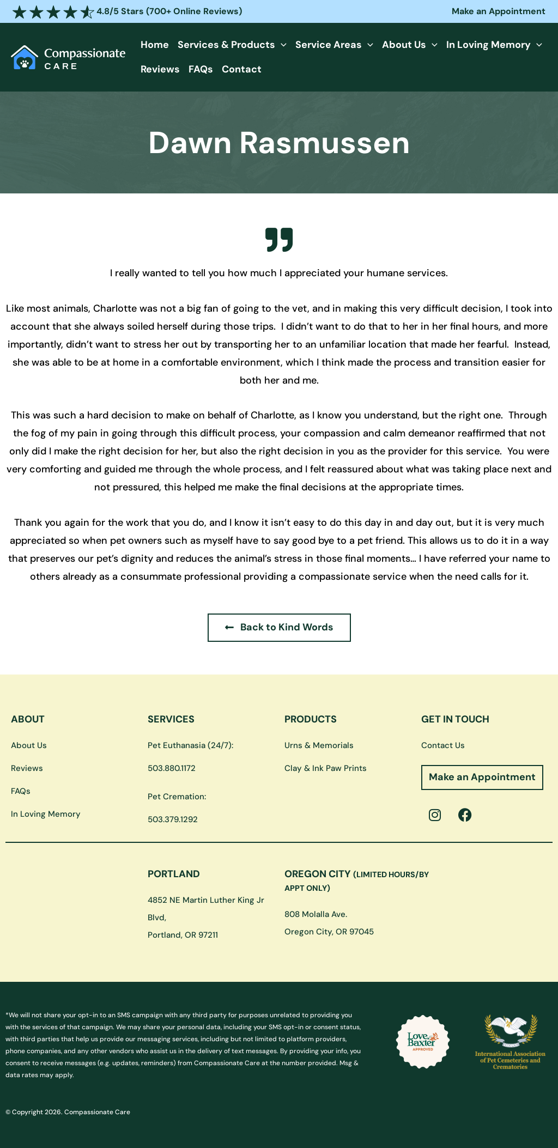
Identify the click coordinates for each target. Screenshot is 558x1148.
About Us (406, 44)
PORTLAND (174, 873)
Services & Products (230, 44)
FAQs (199, 69)
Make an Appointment (498, 11)
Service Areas (332, 44)
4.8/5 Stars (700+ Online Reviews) (127, 11)
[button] (279, 44)
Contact (239, 69)
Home (154, 44)
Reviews (159, 69)
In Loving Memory (489, 44)
